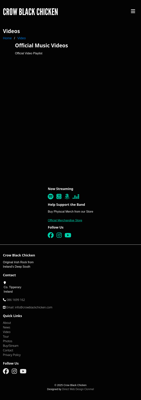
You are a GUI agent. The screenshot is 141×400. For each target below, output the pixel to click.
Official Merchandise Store (65, 220)
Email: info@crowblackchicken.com (29, 307)
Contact (8, 350)
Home (7, 38)
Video (21, 38)
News (6, 327)
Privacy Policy (12, 355)
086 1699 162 (15, 300)
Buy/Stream (11, 346)
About (7, 323)
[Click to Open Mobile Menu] (133, 11)
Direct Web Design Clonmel (78, 389)
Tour (6, 336)
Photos (7, 341)
